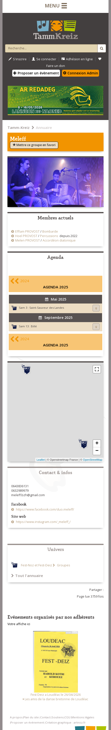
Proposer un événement (27, 722)
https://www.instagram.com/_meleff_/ (43, 522)
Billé (34, 326)
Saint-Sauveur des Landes (46, 307)
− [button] (97, 451)
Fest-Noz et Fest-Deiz (36, 565)
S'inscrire (17, 59)
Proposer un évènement (36, 73)
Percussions (49, 236)
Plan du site (31, 717)
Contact (45, 717)
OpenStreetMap (92, 459)
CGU (67, 717)
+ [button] (97, 443)
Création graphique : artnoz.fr (65, 722)
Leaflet (41, 459)
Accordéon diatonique (59, 240)
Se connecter (44, 59)
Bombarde (50, 231)
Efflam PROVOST (27, 231)
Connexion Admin (80, 73)
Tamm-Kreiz (18, 127)
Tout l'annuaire (27, 575)
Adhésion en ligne (77, 59)
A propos (16, 717)
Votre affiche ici (18, 624)
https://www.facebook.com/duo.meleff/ (44, 509)
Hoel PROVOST (26, 236)
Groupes (63, 565)
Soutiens (57, 717)
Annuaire (44, 127)
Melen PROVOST (27, 240)
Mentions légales (82, 717)
